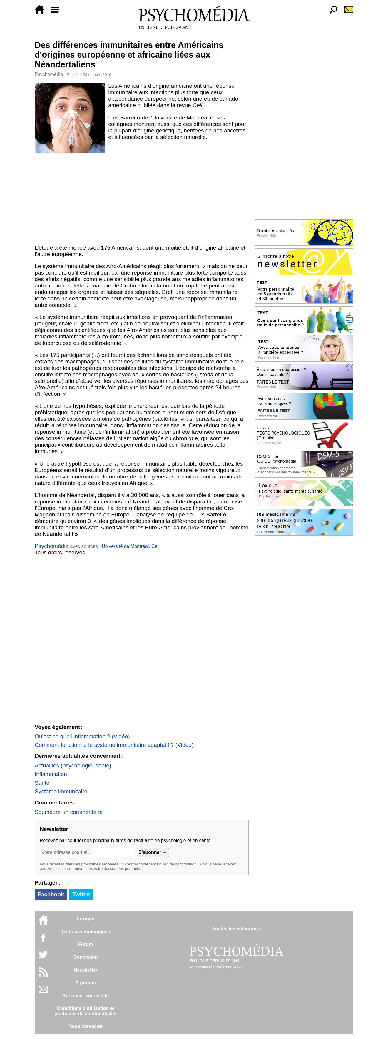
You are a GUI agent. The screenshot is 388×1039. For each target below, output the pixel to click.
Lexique (85, 918)
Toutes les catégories (236, 928)
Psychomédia (49, 74)
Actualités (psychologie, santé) (73, 765)
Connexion (85, 957)
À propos (85, 982)
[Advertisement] (142, 198)
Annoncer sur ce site (85, 995)
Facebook (51, 894)
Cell (155, 546)
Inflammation (51, 774)
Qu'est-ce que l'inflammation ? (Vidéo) (82, 736)
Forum (85, 944)
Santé (42, 783)
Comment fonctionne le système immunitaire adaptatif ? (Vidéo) (114, 745)
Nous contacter (85, 1026)
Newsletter (86, 969)
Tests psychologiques (85, 931)
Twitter (81, 894)
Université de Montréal (125, 546)
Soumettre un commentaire (69, 812)
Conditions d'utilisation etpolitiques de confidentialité (85, 1011)
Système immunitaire (61, 791)
